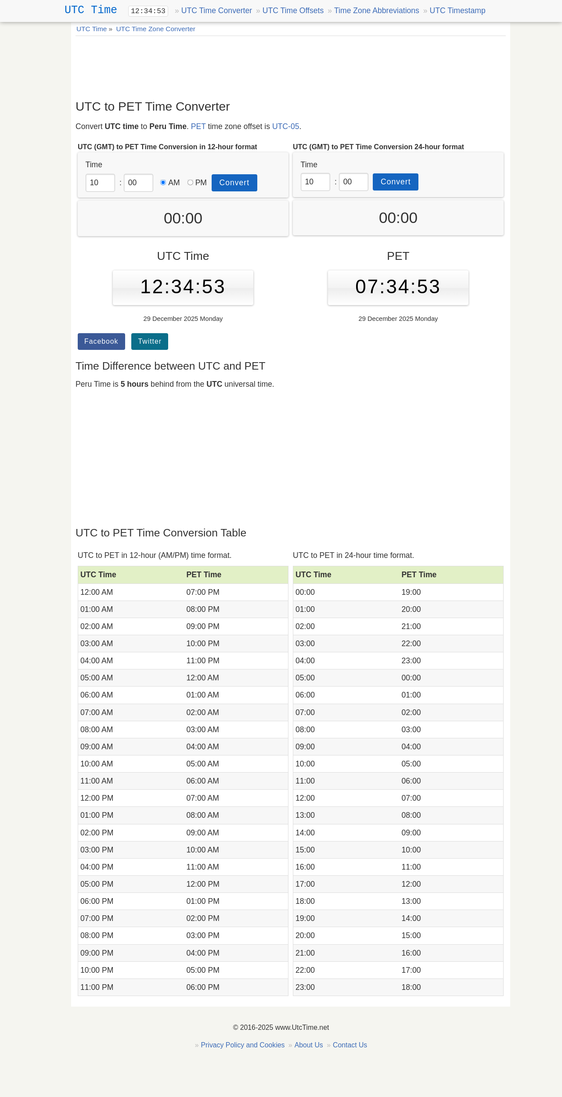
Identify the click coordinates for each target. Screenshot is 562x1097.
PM (197, 182)
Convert (235, 182)
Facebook (101, 341)
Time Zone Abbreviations (376, 10)
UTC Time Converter (216, 10)
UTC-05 (285, 126)
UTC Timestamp (458, 10)
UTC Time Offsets (293, 10)
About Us (309, 1045)
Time (94, 164)
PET (198, 126)
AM (170, 182)
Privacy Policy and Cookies (243, 1045)
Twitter (150, 341)
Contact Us (350, 1045)
